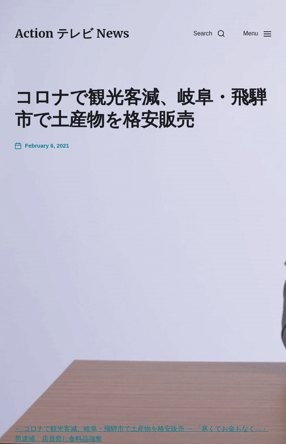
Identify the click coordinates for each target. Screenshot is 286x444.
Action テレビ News (72, 34)
